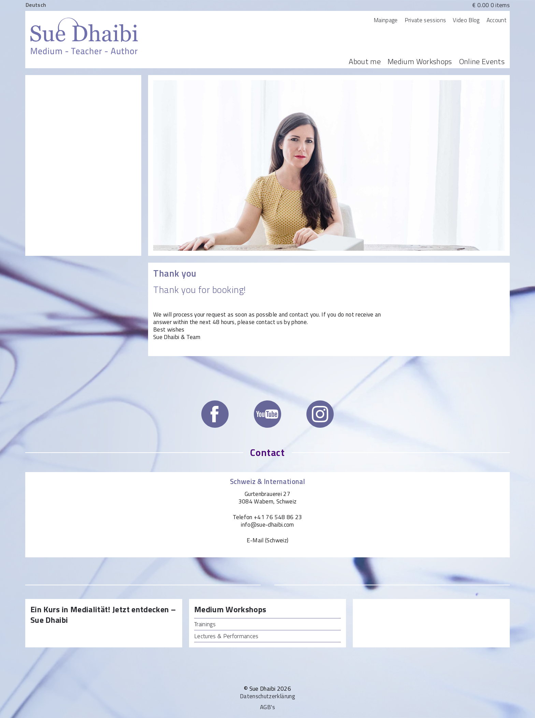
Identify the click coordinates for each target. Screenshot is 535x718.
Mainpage (386, 20)
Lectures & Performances (226, 636)
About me (365, 61)
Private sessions (425, 20)
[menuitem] (36, 4)
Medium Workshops (420, 61)
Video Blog (466, 20)
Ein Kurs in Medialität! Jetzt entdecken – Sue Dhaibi (103, 615)
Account (496, 20)
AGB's (267, 707)
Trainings (205, 624)
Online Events (482, 61)
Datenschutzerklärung (267, 696)
